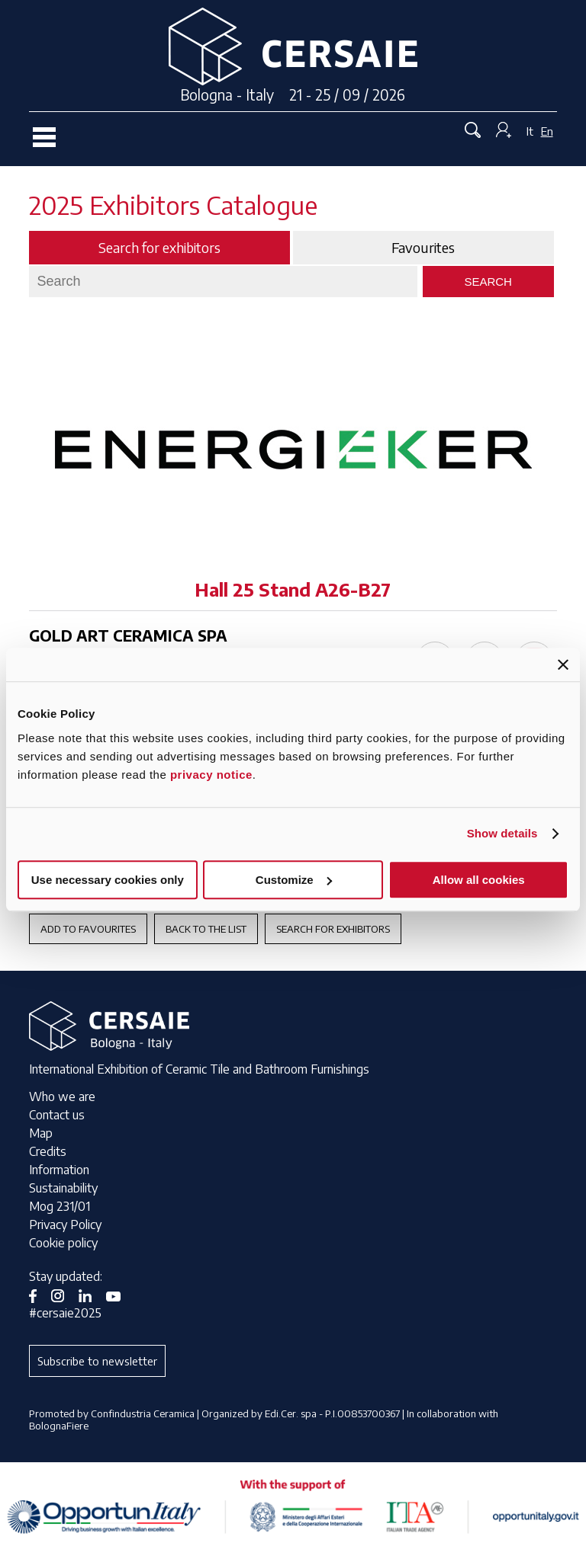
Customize (294, 879)
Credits (47, 1151)
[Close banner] (563, 664)
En (547, 131)
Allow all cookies (479, 879)
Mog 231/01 (59, 1206)
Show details (502, 833)
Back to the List (206, 929)
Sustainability (63, 1188)
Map (41, 1133)
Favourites (423, 248)
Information (59, 1169)
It (529, 131)
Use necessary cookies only (107, 879)
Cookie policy (63, 1242)
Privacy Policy (65, 1224)
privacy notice (211, 774)
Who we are (62, 1096)
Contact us (57, 1114)
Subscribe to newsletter (97, 1361)
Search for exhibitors (333, 929)
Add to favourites (88, 929)
